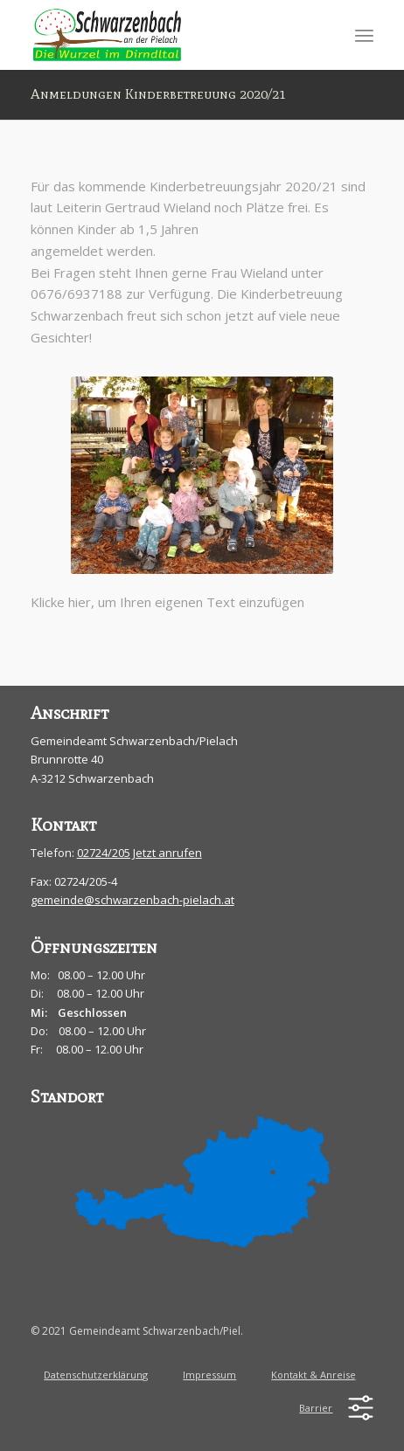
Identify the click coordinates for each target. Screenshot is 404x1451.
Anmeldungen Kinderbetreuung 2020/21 (158, 94)
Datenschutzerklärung (96, 1374)
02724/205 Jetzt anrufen (139, 852)
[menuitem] (364, 35)
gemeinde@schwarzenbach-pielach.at (132, 900)
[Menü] (364, 35)
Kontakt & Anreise (313, 1374)
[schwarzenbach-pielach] (168, 35)
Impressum (209, 1374)
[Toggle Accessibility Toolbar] (361, 1408)
